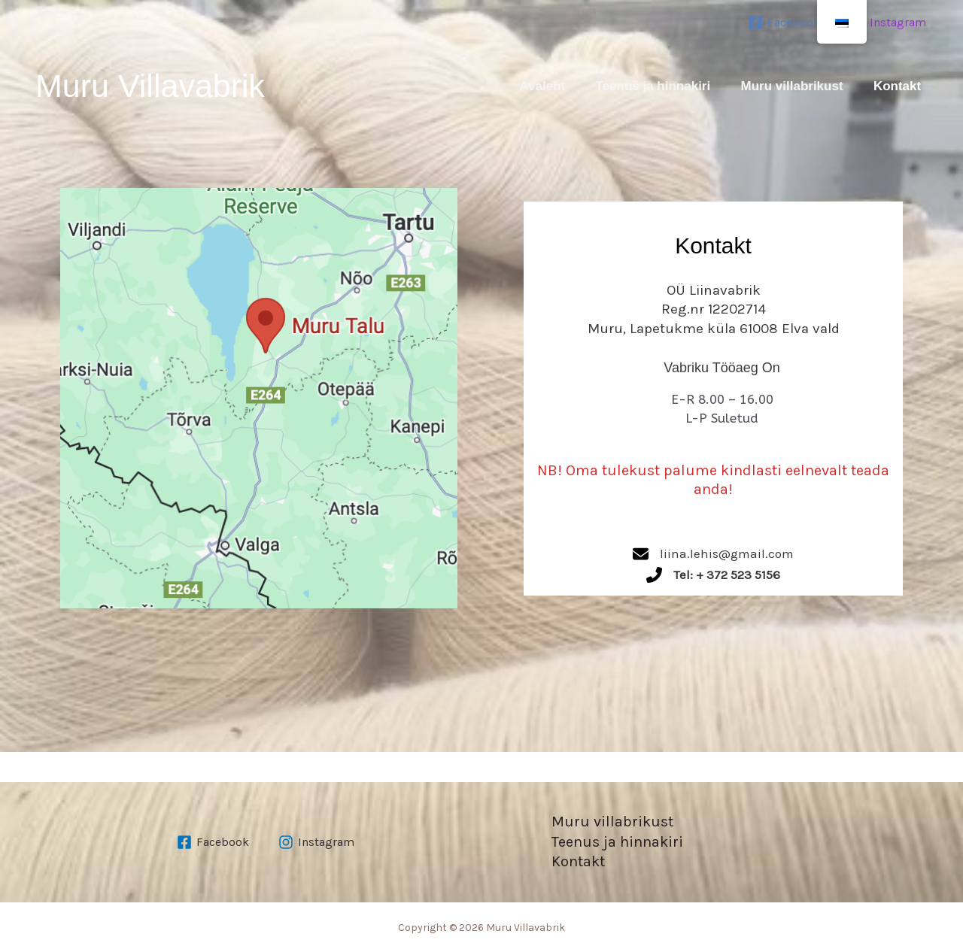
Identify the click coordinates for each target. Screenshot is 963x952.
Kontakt (894, 86)
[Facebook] (784, 23)
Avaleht (535, 86)
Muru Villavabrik (150, 86)
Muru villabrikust (788, 86)
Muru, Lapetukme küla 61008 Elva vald (714, 328)
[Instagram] (888, 23)
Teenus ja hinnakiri (647, 86)
